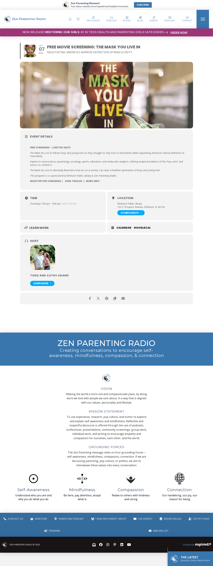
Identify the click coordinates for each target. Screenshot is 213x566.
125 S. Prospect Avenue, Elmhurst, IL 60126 (141, 207)
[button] (111, 19)
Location (125, 198)
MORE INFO (93, 181)
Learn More (42, 283)
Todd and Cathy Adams (49, 275)
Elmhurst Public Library (129, 203)
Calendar (123, 227)
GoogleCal (142, 227)
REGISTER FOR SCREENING (45, 181)
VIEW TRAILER (73, 181)
